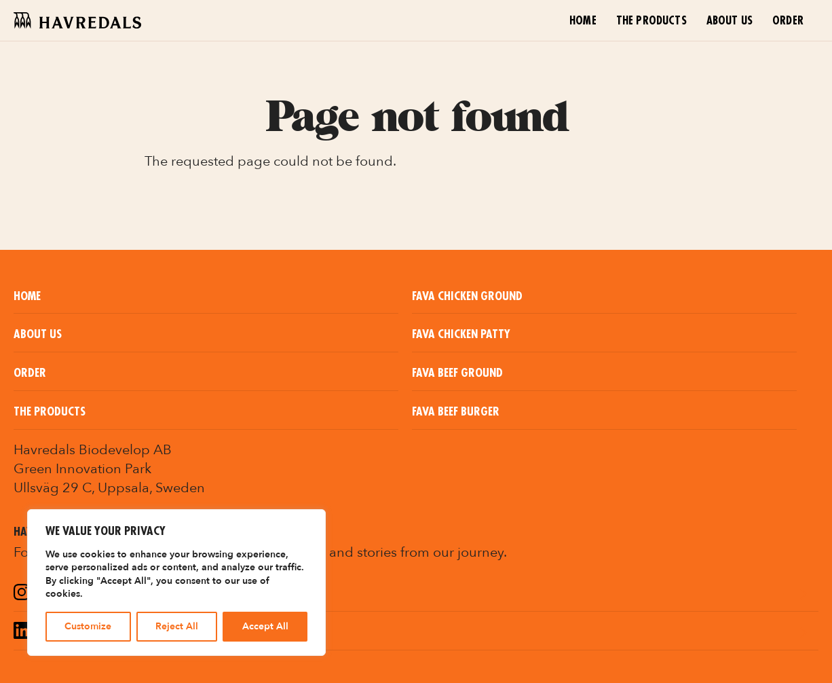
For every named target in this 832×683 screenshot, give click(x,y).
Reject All (176, 626)
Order (787, 21)
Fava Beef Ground (457, 373)
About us (729, 21)
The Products (651, 21)
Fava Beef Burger (455, 411)
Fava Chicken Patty (461, 334)
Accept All (265, 626)
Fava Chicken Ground (467, 296)
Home (583, 21)
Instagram (66, 593)
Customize (87, 626)
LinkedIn (59, 632)
